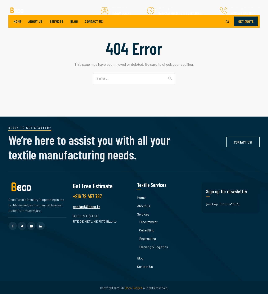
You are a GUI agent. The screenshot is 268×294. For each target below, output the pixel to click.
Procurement (148, 222)
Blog (74, 27)
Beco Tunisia (133, 288)
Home (17, 27)
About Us (35, 27)
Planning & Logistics (153, 247)
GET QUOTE (246, 27)
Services (56, 27)
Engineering (147, 238)
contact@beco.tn (86, 206)
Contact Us (94, 27)
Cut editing (146, 230)
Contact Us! (243, 142)
